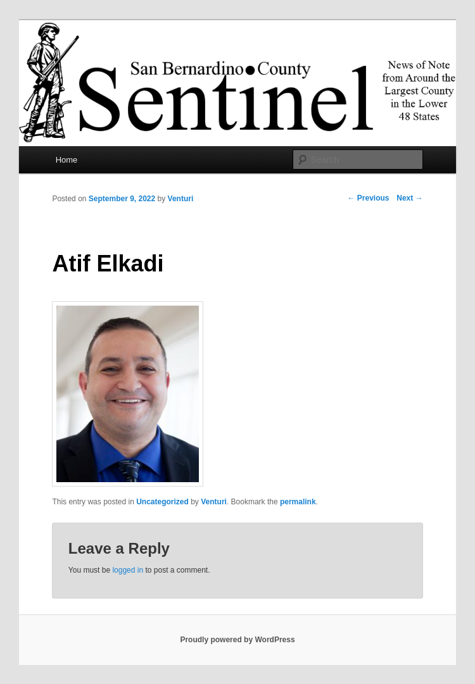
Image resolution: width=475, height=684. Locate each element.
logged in (127, 570)
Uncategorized (162, 501)
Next (409, 198)
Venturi (181, 198)
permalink (298, 501)
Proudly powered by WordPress (237, 639)
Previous (369, 198)
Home (67, 160)
